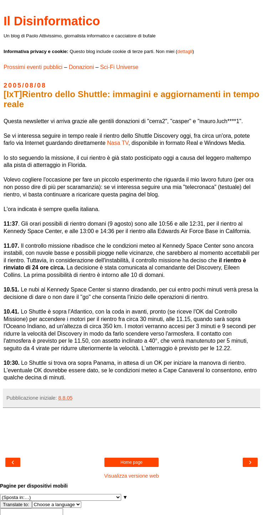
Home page (131, 462)
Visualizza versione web (131, 476)
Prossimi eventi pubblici (33, 67)
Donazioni (81, 67)
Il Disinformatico (52, 21)
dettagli (184, 51)
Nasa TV (117, 143)
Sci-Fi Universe (119, 67)
